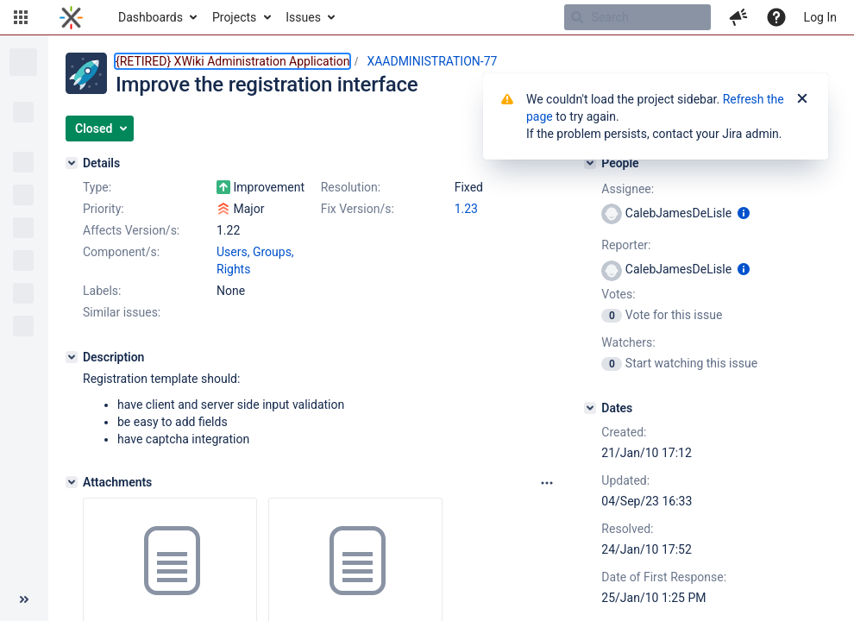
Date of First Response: (663, 577)
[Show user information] (743, 213)
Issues (303, 17)
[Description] (72, 357)
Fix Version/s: (357, 209)
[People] (590, 163)
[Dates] (590, 408)
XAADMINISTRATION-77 (432, 61)
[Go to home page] (71, 17)
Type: (97, 187)
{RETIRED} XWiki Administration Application (232, 61)
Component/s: (121, 252)
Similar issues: (121, 312)
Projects (234, 17)
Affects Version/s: (131, 230)
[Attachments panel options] (547, 483)
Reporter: (625, 245)
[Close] (802, 99)
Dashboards (150, 17)
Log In (820, 17)
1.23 (466, 209)
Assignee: (627, 189)
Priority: (103, 209)
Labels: (102, 291)
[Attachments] (72, 482)
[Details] (72, 163)
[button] (21, 17)
